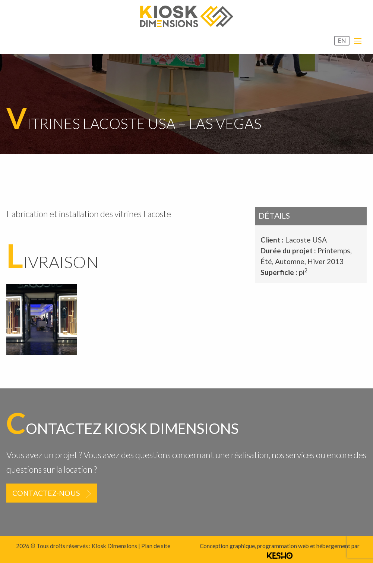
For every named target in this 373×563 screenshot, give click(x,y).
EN (342, 40)
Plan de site (155, 545)
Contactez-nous (46, 493)
